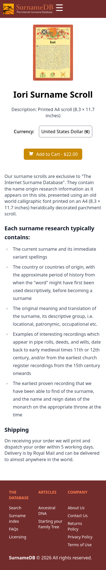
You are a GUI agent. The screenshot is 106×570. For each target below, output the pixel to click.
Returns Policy (75, 526)
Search (15, 507)
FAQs (13, 529)
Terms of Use (80, 544)
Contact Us (78, 515)
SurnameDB (22, 558)
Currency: (24, 131)
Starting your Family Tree (50, 524)
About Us (76, 507)
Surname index (17, 518)
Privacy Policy (80, 536)
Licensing (17, 536)
